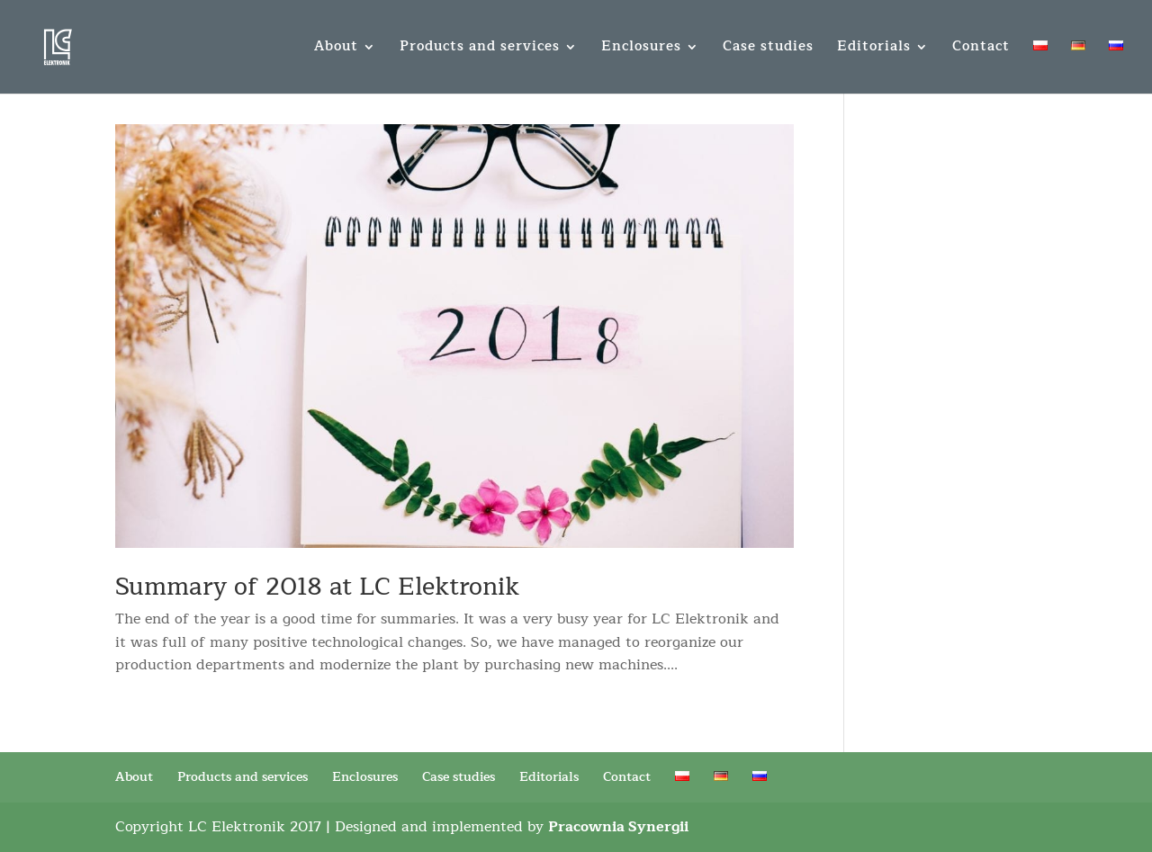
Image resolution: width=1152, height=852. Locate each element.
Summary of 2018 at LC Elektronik (317, 587)
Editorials (874, 49)
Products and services (480, 49)
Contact (981, 49)
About (336, 49)
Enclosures (641, 49)
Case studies (768, 49)
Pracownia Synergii (618, 827)
